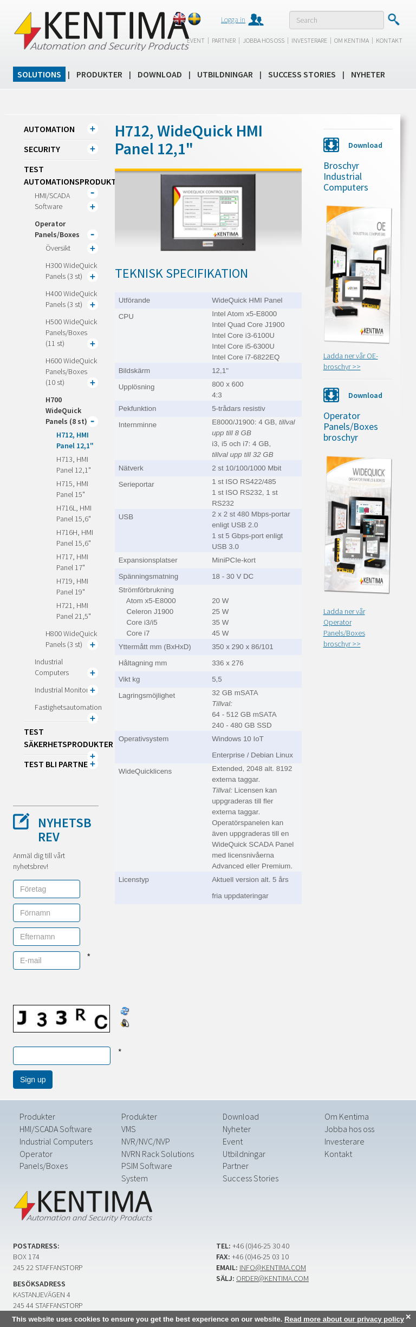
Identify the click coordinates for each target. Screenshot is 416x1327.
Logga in (233, 19)
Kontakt (389, 40)
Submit (393, 19)
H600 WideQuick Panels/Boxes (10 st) (71, 371)
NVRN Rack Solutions (157, 1153)
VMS (128, 1128)
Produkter (99, 74)
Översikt (58, 248)
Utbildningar (225, 74)
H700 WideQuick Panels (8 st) (66, 410)
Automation (49, 128)
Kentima (101, 31)
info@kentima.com (272, 1267)
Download (160, 74)
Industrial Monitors (63, 690)
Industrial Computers (56, 1141)
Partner (224, 40)
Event (196, 40)
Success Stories (302, 74)
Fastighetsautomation (68, 707)
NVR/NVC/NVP (145, 1141)
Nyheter (368, 74)
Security (42, 148)
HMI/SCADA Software (56, 1128)
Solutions (39, 74)
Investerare (309, 40)
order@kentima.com (272, 1278)
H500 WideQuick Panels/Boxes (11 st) (71, 332)
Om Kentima (351, 40)
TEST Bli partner (58, 764)
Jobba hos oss (263, 40)
